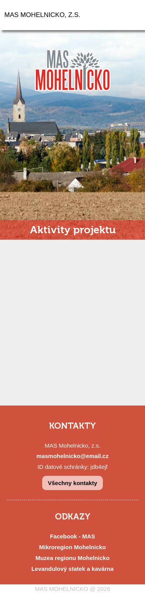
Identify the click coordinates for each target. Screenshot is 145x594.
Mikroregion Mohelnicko (72, 547)
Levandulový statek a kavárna (72, 568)
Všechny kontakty (72, 483)
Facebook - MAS (72, 536)
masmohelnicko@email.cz (72, 456)
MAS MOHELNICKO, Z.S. (42, 15)
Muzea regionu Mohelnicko (73, 558)
